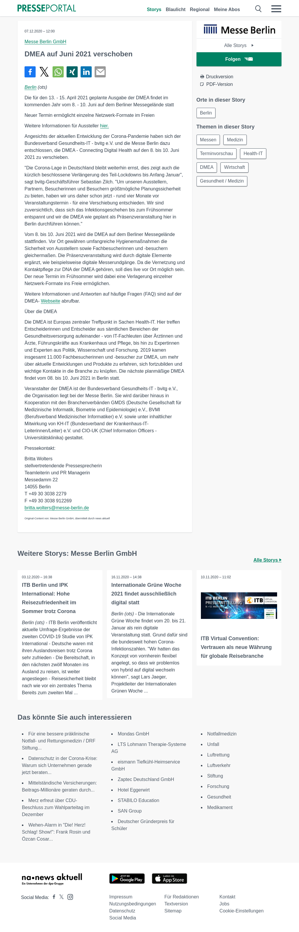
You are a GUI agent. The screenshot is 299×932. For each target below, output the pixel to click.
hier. (104, 125)
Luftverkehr (219, 765)
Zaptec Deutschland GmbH (146, 779)
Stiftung (215, 775)
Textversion (176, 903)
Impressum (120, 896)
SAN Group (130, 810)
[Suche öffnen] (258, 9)
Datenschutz (122, 910)
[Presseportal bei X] (59, 897)
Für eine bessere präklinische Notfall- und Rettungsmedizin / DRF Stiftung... (58, 740)
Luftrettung (218, 754)
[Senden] (100, 71)
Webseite (50, 300)
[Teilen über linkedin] (86, 71)
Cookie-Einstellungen (242, 910)
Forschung (218, 786)
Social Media (122, 917)
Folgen (239, 59)
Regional (200, 9)
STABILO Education (138, 800)
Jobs (225, 903)
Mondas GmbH (133, 733)
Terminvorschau (216, 154)
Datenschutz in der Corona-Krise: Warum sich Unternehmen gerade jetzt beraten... (60, 765)
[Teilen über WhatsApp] (58, 71)
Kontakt (227, 896)
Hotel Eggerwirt (134, 789)
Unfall (213, 744)
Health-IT (254, 154)
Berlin (30, 87)
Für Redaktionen (181, 896)
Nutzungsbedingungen (132, 903)
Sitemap (173, 910)
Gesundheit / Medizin (222, 182)
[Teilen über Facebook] (30, 71)
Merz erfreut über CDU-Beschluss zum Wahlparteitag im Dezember (56, 807)
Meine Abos (227, 9)
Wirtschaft (235, 168)
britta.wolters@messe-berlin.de (57, 507)
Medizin (236, 140)
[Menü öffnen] (276, 9)
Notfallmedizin (222, 733)
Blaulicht (176, 9)
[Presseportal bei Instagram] (68, 896)
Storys (154, 9)
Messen (208, 140)
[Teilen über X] (44, 71)
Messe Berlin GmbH (45, 41)
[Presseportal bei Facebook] (52, 897)
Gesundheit (219, 796)
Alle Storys (239, 45)
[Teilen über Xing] (72, 71)
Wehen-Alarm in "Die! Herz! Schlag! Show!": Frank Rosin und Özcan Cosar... (56, 831)
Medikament (220, 807)
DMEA (207, 168)
